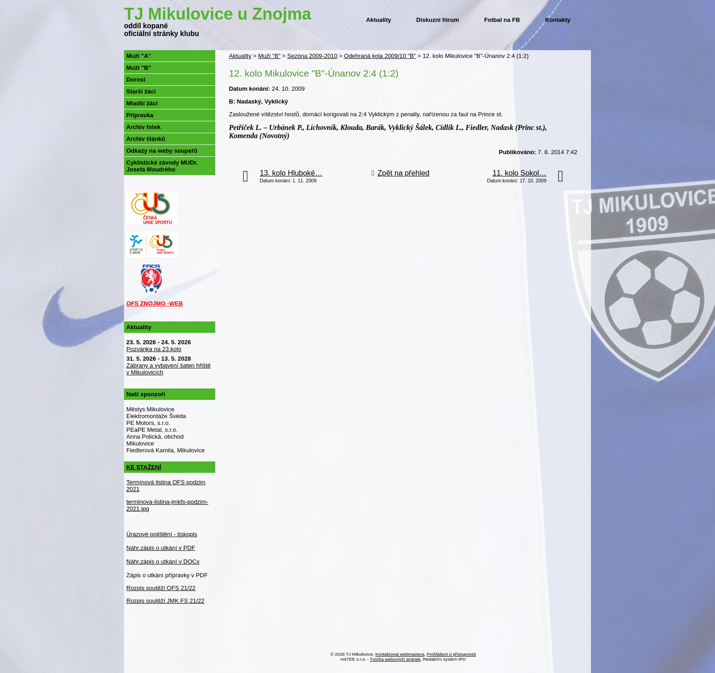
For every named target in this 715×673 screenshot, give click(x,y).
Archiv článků (145, 138)
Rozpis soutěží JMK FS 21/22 (165, 600)
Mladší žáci (142, 103)
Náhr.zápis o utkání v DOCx (162, 561)
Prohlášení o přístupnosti (451, 654)
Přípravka (139, 115)
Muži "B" (269, 55)
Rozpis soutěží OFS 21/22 (161, 588)
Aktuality (378, 19)
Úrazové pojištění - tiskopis (161, 534)
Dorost (135, 79)
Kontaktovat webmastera (399, 654)
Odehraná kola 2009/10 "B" (380, 55)
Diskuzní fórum (437, 19)
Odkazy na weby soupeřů (161, 150)
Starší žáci (140, 91)
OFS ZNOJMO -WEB (154, 303)
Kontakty (557, 19)
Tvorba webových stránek (395, 659)
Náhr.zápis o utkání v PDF (160, 547)
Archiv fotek (143, 127)
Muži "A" (138, 55)
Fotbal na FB (502, 19)
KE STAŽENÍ (143, 467)
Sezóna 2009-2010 (312, 55)
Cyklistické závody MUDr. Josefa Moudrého (162, 166)
